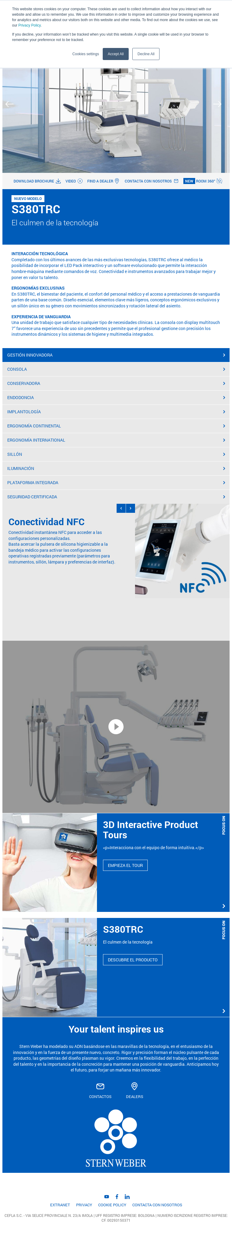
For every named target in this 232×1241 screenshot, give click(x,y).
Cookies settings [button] (85, 54)
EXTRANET (60, 1205)
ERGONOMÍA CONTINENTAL (116, 426)
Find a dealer (103, 181)
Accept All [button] (116, 54)
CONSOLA (116, 369)
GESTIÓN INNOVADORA (116, 355)
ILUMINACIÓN (116, 468)
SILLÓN (116, 454)
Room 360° (203, 181)
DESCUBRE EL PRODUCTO (133, 960)
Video (74, 181)
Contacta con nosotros (152, 181)
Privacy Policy (29, 25)
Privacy (84, 1205)
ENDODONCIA (116, 397)
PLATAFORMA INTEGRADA (116, 482)
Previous (12, 104)
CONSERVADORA (116, 383)
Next (220, 104)
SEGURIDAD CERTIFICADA (116, 497)
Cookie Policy (112, 1205)
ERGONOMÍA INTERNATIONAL (116, 440)
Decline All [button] (145, 54)
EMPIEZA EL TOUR (125, 865)
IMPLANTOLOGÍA (116, 411)
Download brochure (37, 181)
